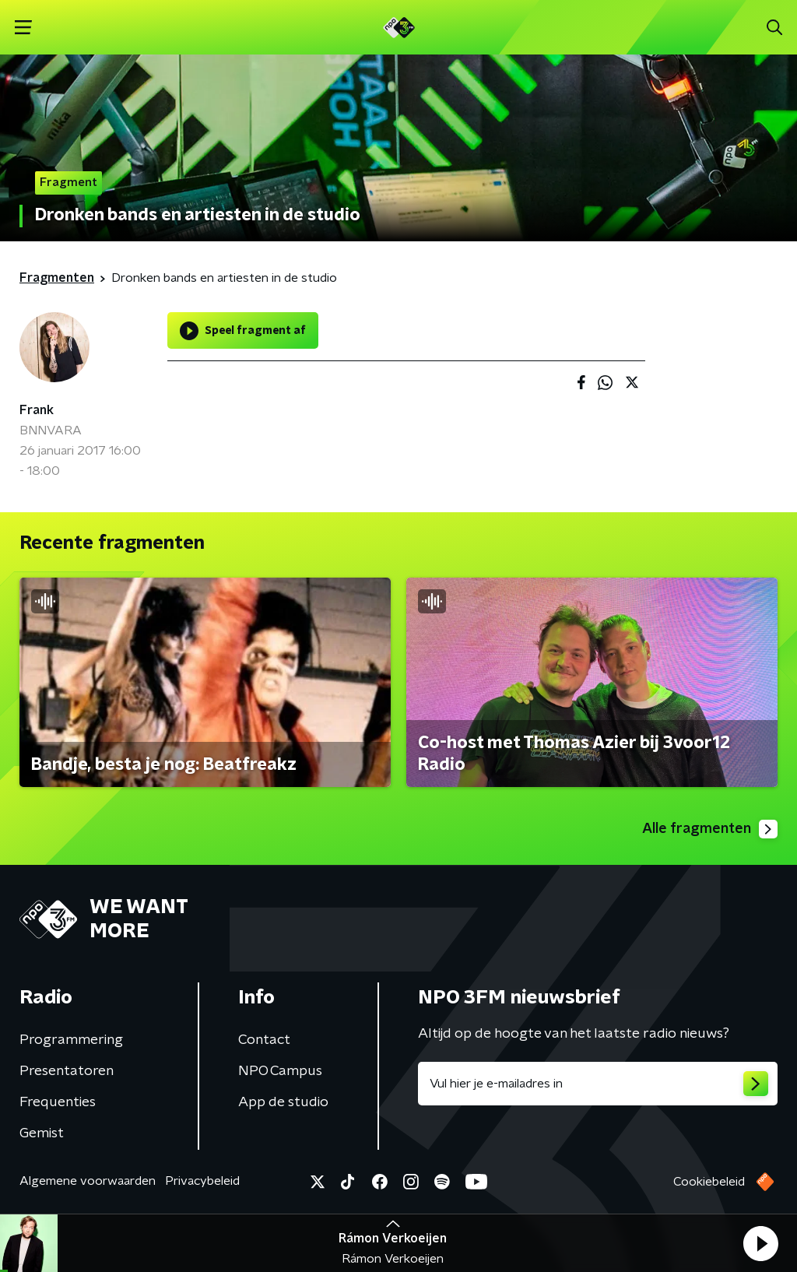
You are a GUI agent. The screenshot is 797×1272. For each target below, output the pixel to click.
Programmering (71, 1040)
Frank (36, 410)
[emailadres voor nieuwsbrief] (598, 1083)
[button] (760, 1243)
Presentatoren (66, 1071)
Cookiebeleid (709, 1181)
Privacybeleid (202, 1181)
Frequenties (57, 1102)
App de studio (283, 1102)
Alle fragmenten (710, 829)
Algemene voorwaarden (87, 1181)
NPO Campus (280, 1071)
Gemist (41, 1133)
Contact (264, 1040)
